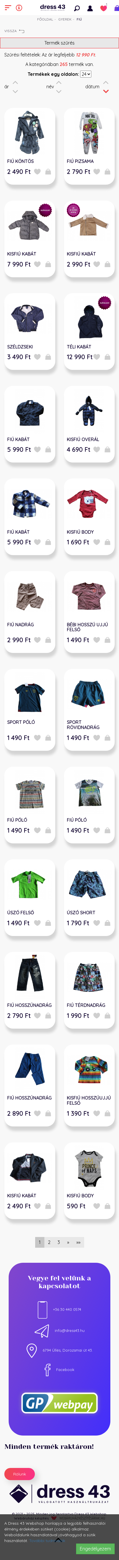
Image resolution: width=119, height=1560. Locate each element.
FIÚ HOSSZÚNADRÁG (29, 1005)
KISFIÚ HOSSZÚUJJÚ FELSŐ (89, 1100)
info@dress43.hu (60, 1330)
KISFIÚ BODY (80, 532)
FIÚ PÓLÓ (17, 820)
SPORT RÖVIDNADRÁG (83, 724)
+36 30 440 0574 (59, 1309)
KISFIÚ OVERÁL (83, 439)
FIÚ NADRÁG (20, 624)
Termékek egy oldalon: (53, 74)
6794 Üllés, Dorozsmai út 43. (60, 1350)
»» (78, 1242)
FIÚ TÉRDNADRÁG (86, 1005)
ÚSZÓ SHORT (81, 912)
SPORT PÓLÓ (21, 722)
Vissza (14, 31)
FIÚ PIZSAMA (80, 161)
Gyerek (64, 19)
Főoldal (45, 19)
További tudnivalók (47, 1540)
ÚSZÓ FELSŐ (20, 912)
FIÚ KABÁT (18, 439)
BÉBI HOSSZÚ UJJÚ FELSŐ (87, 627)
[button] (78, 7)
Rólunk (19, 1474)
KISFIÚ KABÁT (21, 254)
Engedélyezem (95, 1549)
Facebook (59, 1369)
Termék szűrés (59, 43)
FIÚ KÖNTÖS (20, 161)
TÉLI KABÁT (79, 347)
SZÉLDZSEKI (20, 347)
